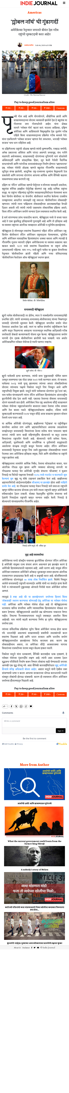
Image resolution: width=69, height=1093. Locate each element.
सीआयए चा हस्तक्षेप (41, 482)
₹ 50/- (34, 108)
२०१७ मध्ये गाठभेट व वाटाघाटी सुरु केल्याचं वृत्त (34, 477)
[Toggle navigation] (64, 2)
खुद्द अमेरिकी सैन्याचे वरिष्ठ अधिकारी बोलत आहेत (34, 667)
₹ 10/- (8, 108)
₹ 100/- (47, 108)
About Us (17, 945)
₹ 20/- (21, 108)
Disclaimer (26, 945)
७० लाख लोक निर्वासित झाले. (38, 580)
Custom (61, 108)
